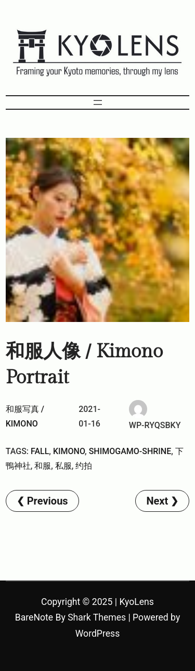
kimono (69, 451)
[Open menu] (98, 102)
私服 (63, 466)
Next (157, 501)
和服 (42, 466)
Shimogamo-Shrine (130, 451)
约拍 (83, 466)
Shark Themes (97, 617)
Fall (40, 451)
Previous (47, 501)
